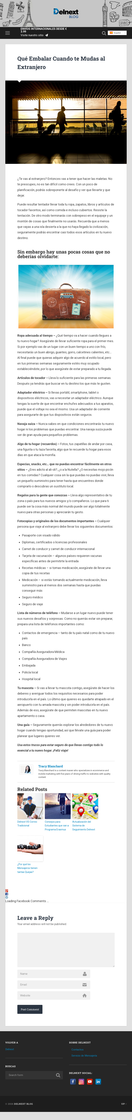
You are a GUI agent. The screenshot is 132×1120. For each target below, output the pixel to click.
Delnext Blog (23, 1112)
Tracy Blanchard (50, 768)
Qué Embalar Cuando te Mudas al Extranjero (56, 64)
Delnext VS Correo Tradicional (26, 825)
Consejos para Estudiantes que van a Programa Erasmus (56, 827)
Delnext (10, 1057)
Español (115, 34)
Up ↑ (124, 1112)
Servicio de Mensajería (86, 1063)
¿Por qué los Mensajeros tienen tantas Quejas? (29, 867)
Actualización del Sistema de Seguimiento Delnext (85, 825)
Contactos (78, 1058)
